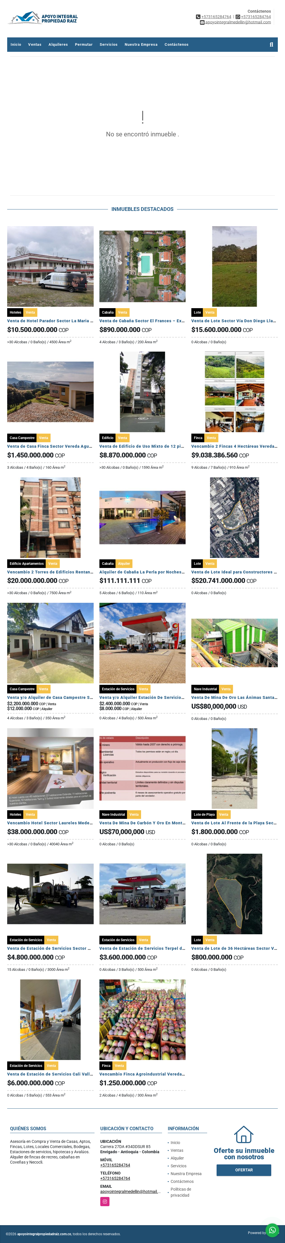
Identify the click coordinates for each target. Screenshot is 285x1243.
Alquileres (58, 44)
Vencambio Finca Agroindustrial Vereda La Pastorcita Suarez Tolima (170, 1074)
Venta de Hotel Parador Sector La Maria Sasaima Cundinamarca (72, 321)
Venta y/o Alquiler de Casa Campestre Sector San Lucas (65, 697)
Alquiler (177, 1158)
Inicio (16, 44)
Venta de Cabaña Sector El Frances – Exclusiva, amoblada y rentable (170, 321)
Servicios (109, 44)
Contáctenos (177, 44)
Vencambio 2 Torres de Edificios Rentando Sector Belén (65, 572)
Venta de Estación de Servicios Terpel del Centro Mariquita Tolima (168, 948)
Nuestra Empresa (141, 44)
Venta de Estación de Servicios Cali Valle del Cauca (60, 1074)
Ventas (35, 44)
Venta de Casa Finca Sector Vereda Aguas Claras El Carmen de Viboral (79, 446)
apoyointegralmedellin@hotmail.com (133, 1191)
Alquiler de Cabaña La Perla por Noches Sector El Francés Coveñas (168, 572)
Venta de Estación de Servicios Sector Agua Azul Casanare (68, 948)
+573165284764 (216, 16)
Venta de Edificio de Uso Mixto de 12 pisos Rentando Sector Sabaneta (171, 446)
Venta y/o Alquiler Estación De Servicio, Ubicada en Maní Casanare (168, 697)
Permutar (84, 44)
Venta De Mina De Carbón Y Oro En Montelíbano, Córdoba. (159, 823)
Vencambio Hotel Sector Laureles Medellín (52, 823)
